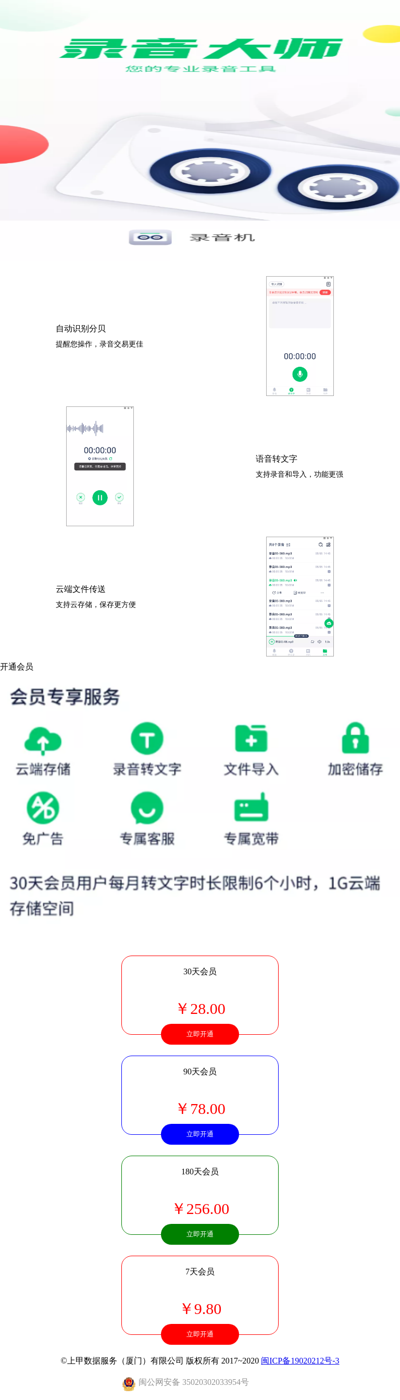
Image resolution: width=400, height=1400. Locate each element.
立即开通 (200, 1034)
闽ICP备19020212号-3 (300, 1360)
